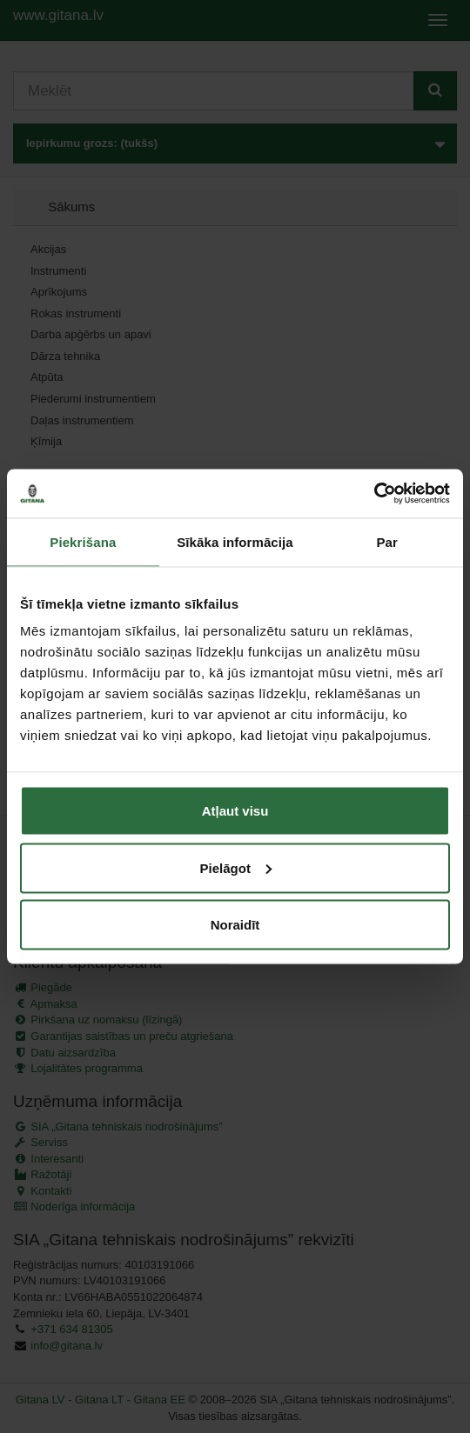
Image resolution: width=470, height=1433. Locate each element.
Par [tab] (387, 541)
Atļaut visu (235, 810)
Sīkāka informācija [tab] (235, 541)
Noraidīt (235, 924)
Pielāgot (236, 867)
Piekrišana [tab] (83, 541)
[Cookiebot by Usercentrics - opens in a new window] (374, 494)
